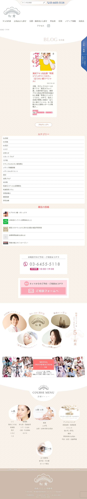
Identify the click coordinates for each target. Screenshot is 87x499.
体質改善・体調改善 (69, 418)
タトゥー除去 (44, 457)
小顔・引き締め (25, 423)
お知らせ (35, 110)
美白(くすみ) (12, 418)
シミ (12, 415)
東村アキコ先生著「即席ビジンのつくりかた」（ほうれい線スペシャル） (43, 77)
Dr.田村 (5, 138)
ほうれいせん (40, 112)
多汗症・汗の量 (44, 454)
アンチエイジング (69, 415)
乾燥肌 (12, 421)
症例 (60, 21)
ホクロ (25, 426)
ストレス (69, 421)
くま (12, 429)
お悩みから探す (20, 21)
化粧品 (81, 21)
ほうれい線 (49, 112)
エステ (5, 148)
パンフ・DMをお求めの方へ (30, 463)
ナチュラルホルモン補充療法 (12, 161)
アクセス (40, 26)
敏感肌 (25, 415)
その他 (5, 158)
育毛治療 (6, 195)
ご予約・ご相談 (12, 463)
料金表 (53, 21)
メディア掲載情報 (8, 165)
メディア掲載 (70, 21)
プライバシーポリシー (62, 463)
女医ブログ (6, 175)
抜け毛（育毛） (69, 424)
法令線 (35, 114)
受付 (4, 171)
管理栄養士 (6, 188)
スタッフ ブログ (8, 154)
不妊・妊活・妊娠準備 (69, 432)
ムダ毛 (44, 419)
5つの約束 (7, 21)
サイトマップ (47, 463)
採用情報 (76, 463)
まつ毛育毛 (44, 451)
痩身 (44, 416)
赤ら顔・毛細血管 (25, 418)
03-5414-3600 (56, 488)
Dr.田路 (5, 141)
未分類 (5, 178)
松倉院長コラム (8, 185)
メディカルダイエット (10, 168)
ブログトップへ (43, 124)
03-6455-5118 (41, 488)
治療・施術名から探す (38, 21)
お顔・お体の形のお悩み (44, 422)
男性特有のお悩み (69, 430)
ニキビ (12, 426)
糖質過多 (6, 191)
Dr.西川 (5, 144)
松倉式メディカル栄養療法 (11, 181)
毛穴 (12, 423)
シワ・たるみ (24, 421)
